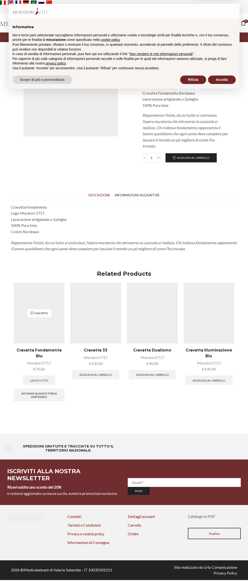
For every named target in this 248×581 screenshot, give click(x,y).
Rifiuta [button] (193, 568)
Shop (120, 23)
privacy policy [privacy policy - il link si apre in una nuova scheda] (56, 552)
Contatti (143, 23)
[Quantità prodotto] (151, 157)
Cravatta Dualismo (152, 350)
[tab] (98, 195)
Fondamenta (190, 62)
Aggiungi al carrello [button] (95, 375)
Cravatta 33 (96, 350)
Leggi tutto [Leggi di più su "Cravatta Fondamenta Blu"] (39, 381)
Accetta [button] (222, 568)
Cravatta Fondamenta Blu (39, 353)
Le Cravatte (166, 62)
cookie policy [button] (110, 528)
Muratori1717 (39, 363)
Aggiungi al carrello (193, 158)
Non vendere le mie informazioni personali (161, 542)
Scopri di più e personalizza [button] (42, 568)
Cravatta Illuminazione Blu (208, 353)
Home (102, 23)
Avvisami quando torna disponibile (39, 395)
